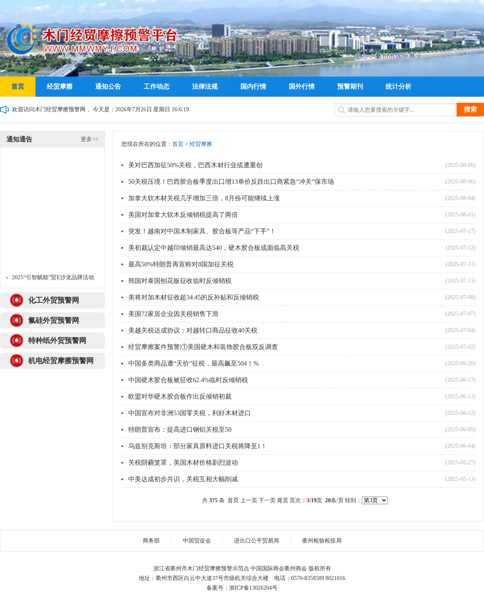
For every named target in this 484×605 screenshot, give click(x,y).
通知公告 (108, 86)
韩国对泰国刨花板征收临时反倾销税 (180, 280)
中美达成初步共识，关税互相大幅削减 (183, 479)
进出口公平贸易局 (256, 541)
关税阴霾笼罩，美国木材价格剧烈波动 (183, 462)
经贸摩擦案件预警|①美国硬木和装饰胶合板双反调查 (203, 346)
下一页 (267, 500)
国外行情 (302, 86)
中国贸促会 (197, 541)
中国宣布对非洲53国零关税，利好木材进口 (189, 413)
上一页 (248, 500)
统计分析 (398, 86)
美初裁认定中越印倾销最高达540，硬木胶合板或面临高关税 (213, 247)
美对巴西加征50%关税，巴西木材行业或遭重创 (195, 165)
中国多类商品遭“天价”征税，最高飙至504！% (193, 363)
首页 (17, 86)
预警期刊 (350, 86)
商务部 (151, 541)
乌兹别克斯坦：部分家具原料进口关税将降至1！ (197, 446)
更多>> (89, 139)
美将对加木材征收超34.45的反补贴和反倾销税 (193, 297)
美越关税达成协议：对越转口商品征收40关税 (192, 330)
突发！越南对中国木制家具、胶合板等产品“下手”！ (202, 231)
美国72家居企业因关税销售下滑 (173, 313)
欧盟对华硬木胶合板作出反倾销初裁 (180, 396)
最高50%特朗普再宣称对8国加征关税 (181, 264)
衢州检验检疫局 (322, 541)
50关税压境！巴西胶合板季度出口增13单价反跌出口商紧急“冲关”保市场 (231, 181)
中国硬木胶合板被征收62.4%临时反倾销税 (188, 379)
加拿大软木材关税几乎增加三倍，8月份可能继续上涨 (204, 198)
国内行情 (253, 86)
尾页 (282, 500)
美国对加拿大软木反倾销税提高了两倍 (183, 214)
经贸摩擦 (60, 86)
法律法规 (205, 86)
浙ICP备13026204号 (253, 588)
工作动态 (156, 86)
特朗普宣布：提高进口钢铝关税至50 (180, 429)
